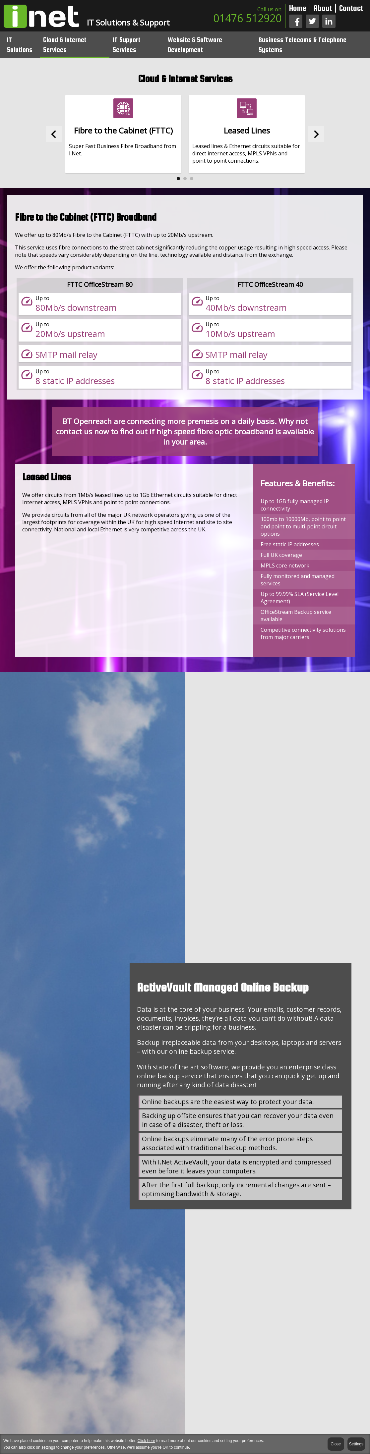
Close (336, 1444)
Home (297, 8)
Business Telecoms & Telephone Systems (303, 44)
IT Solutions (23, 44)
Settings (356, 1444)
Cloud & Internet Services (68, 44)
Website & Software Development (197, 44)
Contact (351, 8)
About (323, 8)
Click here (146, 1440)
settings (48, 1447)
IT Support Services (129, 44)
